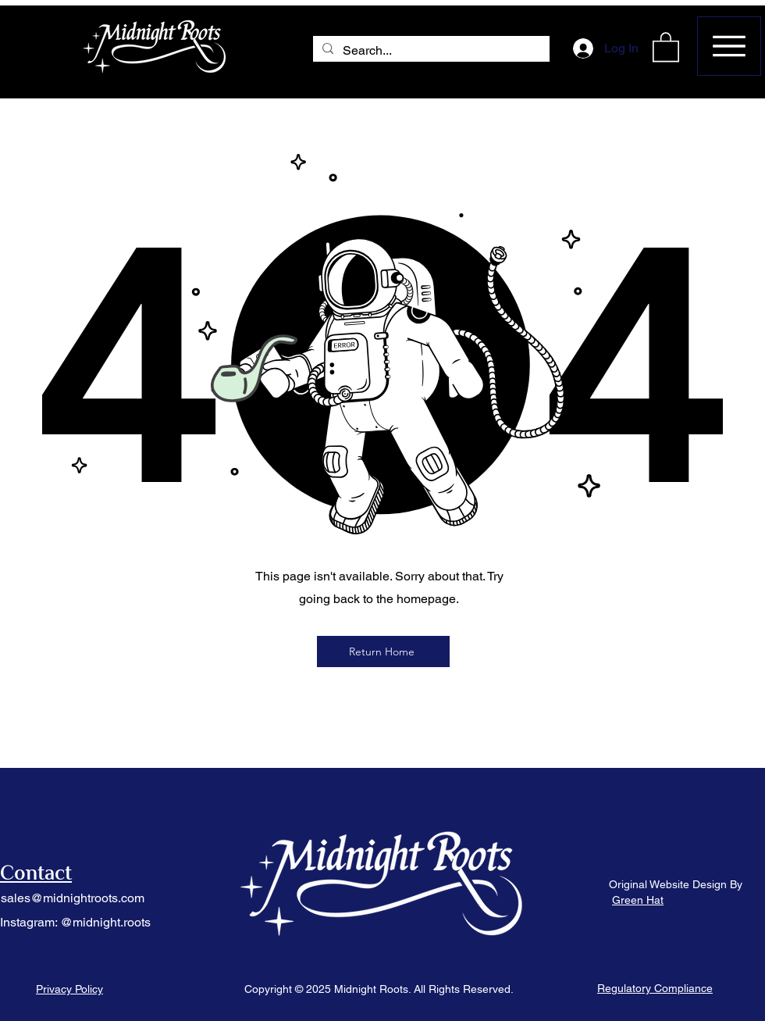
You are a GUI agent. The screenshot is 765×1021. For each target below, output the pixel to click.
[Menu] (729, 46)
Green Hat (638, 900)
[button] (666, 46)
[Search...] (430, 51)
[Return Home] (383, 651)
